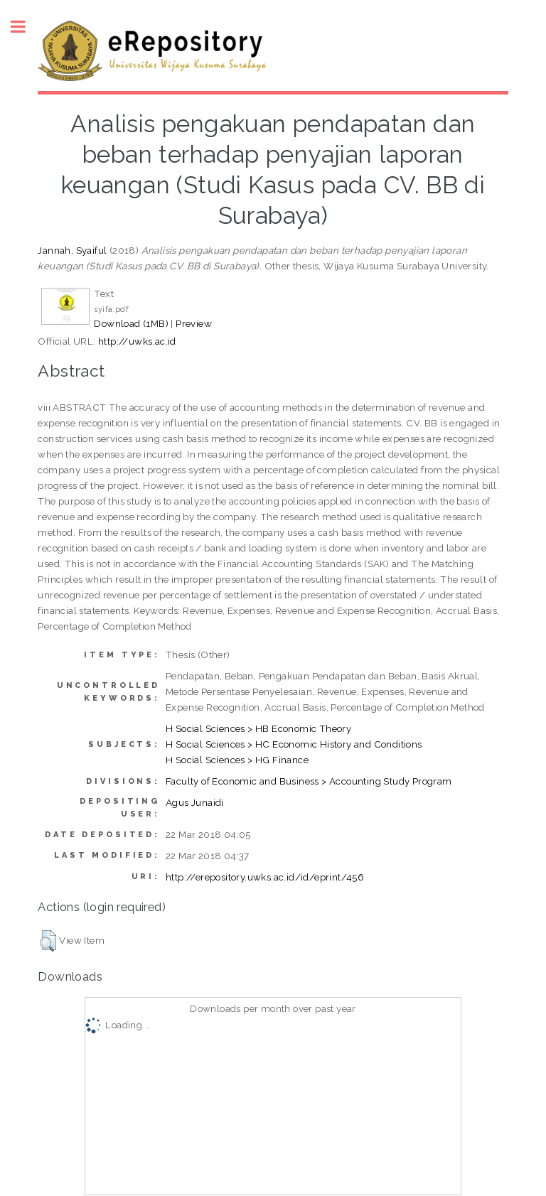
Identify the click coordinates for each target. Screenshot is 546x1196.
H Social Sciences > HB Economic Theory (258, 728)
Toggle (25, 26)
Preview (194, 323)
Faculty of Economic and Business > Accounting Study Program (309, 781)
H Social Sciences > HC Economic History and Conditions (294, 744)
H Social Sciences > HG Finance (237, 759)
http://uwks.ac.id (137, 341)
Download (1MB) (131, 323)
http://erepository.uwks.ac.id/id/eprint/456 (265, 877)
